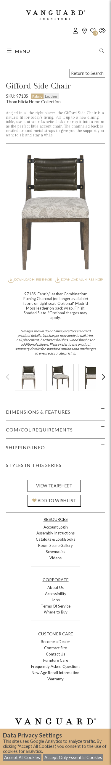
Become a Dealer (55, 641)
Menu (18, 51)
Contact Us (55, 654)
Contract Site (55, 647)
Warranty (55, 679)
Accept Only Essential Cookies (73, 757)
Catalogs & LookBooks (55, 539)
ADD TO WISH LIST (54, 500)
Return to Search (87, 73)
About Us (55, 587)
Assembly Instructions (55, 533)
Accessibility (55, 593)
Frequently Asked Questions (55, 666)
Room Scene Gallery (55, 545)
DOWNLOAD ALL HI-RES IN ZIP (79, 279)
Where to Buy (55, 612)
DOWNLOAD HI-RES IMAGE (30, 279)
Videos (55, 557)
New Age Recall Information (55, 672)
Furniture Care (55, 660)
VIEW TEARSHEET (54, 485)
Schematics (55, 551)
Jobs (56, 599)
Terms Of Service (55, 606)
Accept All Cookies (22, 757)
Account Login (56, 527)
